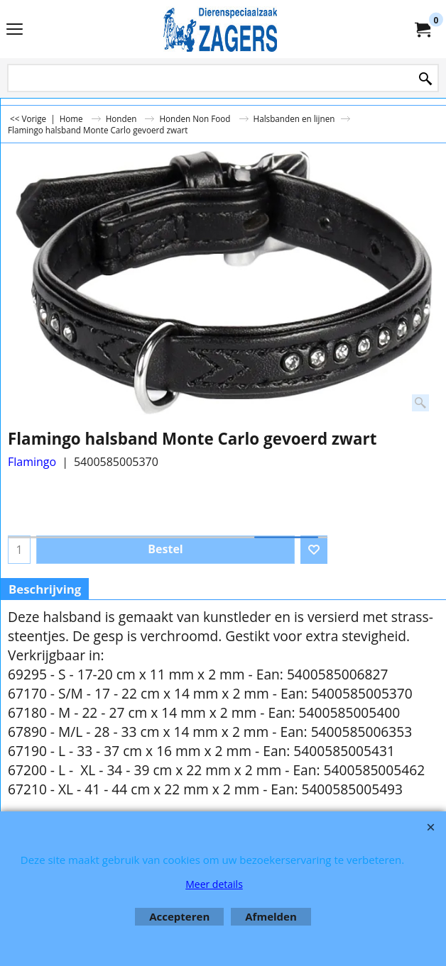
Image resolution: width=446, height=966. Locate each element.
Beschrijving (45, 589)
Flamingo (32, 462)
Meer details (214, 884)
